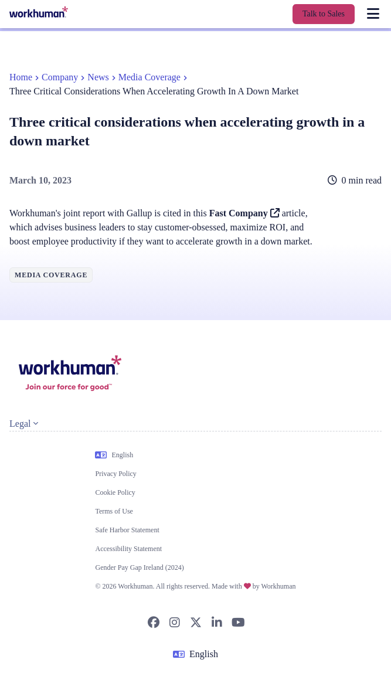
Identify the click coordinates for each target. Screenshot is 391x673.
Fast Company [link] (244, 213)
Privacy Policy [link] (115, 474)
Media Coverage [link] (149, 77)
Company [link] (60, 77)
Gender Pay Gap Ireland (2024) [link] (139, 567)
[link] (38, 12)
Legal (23, 424)
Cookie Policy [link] (115, 492)
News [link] (97, 77)
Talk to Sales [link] (323, 13)
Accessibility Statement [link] (128, 549)
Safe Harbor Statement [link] (127, 530)
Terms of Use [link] (113, 511)
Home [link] (20, 77)
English (114, 455)
